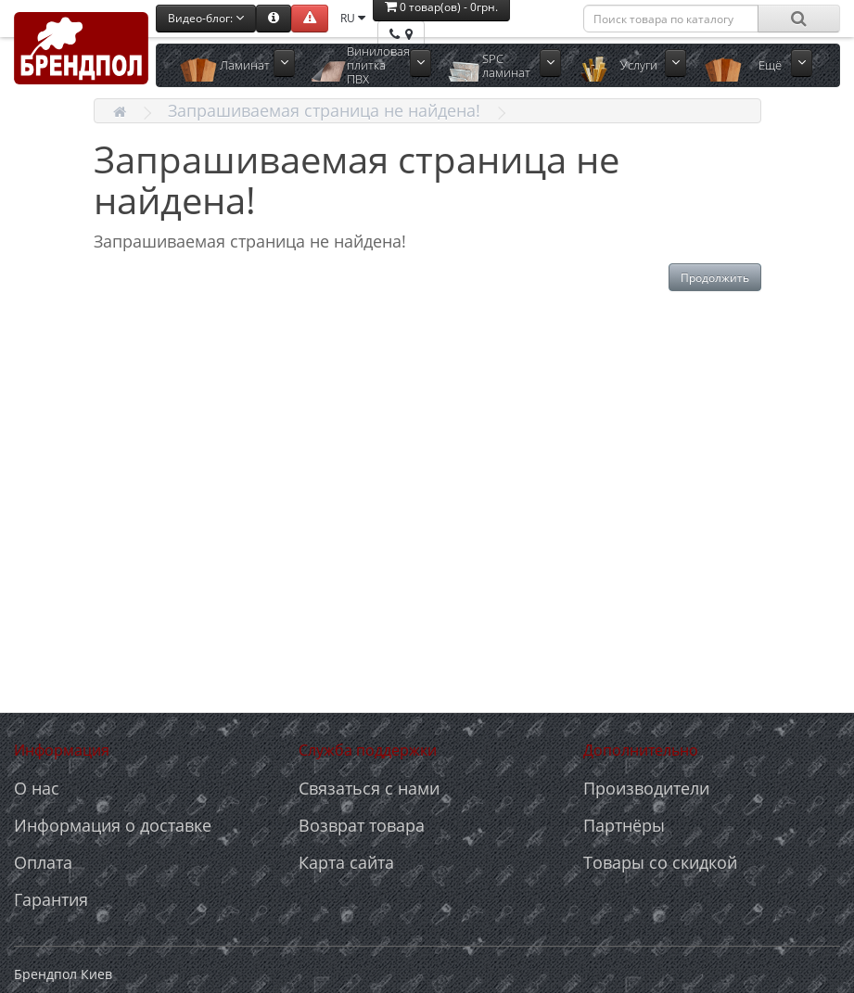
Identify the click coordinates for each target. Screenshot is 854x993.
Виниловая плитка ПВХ (378, 65)
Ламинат (245, 65)
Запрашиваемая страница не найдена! (324, 110)
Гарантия (51, 899)
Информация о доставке (112, 825)
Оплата (43, 862)
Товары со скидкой (660, 862)
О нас (36, 788)
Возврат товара (362, 825)
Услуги (638, 65)
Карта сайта (346, 862)
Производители (646, 788)
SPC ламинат (506, 65)
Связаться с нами (369, 788)
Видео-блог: (206, 18)
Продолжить (715, 278)
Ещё (770, 65)
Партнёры (624, 825)
